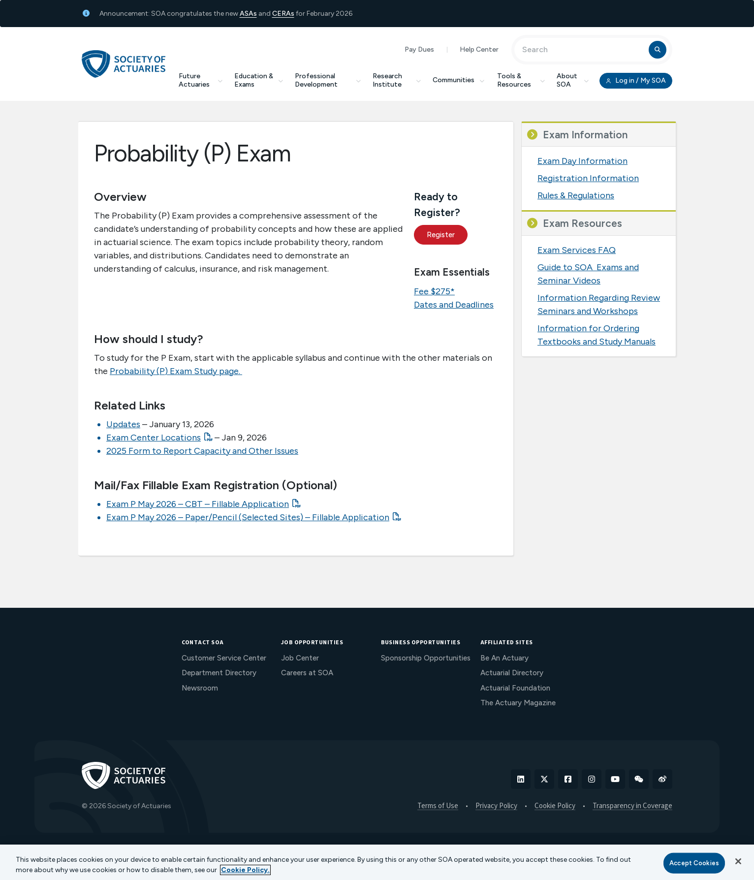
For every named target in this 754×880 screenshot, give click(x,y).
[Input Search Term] (583, 50)
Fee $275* (434, 291)
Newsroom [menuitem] (200, 688)
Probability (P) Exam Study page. (176, 371)
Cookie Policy (554, 806)
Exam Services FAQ (576, 250)
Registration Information (588, 178)
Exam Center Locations (153, 437)
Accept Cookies (694, 863)
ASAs (248, 13)
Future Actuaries (200, 80)
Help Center (479, 49)
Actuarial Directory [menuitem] (511, 672)
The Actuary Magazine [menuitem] (518, 702)
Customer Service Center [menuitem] (224, 658)
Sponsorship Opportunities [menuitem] (426, 658)
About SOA (573, 80)
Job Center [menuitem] (300, 658)
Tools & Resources (521, 80)
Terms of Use (437, 806)
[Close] (738, 861)
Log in (636, 80)
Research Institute (397, 80)
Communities (459, 80)
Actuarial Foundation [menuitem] (515, 688)
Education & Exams (258, 80)
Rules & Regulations (575, 195)
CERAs (283, 13)
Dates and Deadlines (454, 304)
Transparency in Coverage (632, 806)
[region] (377, 862)
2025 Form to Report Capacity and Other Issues (202, 450)
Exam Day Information (582, 161)
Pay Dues (419, 49)
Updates (123, 424)
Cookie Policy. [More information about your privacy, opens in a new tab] (245, 870)
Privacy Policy (496, 806)
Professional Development (328, 80)
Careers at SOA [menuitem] (307, 672)
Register (441, 234)
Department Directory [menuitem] (219, 672)
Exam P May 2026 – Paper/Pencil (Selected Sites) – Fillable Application (247, 517)
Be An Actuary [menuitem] (504, 658)
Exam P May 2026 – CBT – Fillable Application (197, 504)
